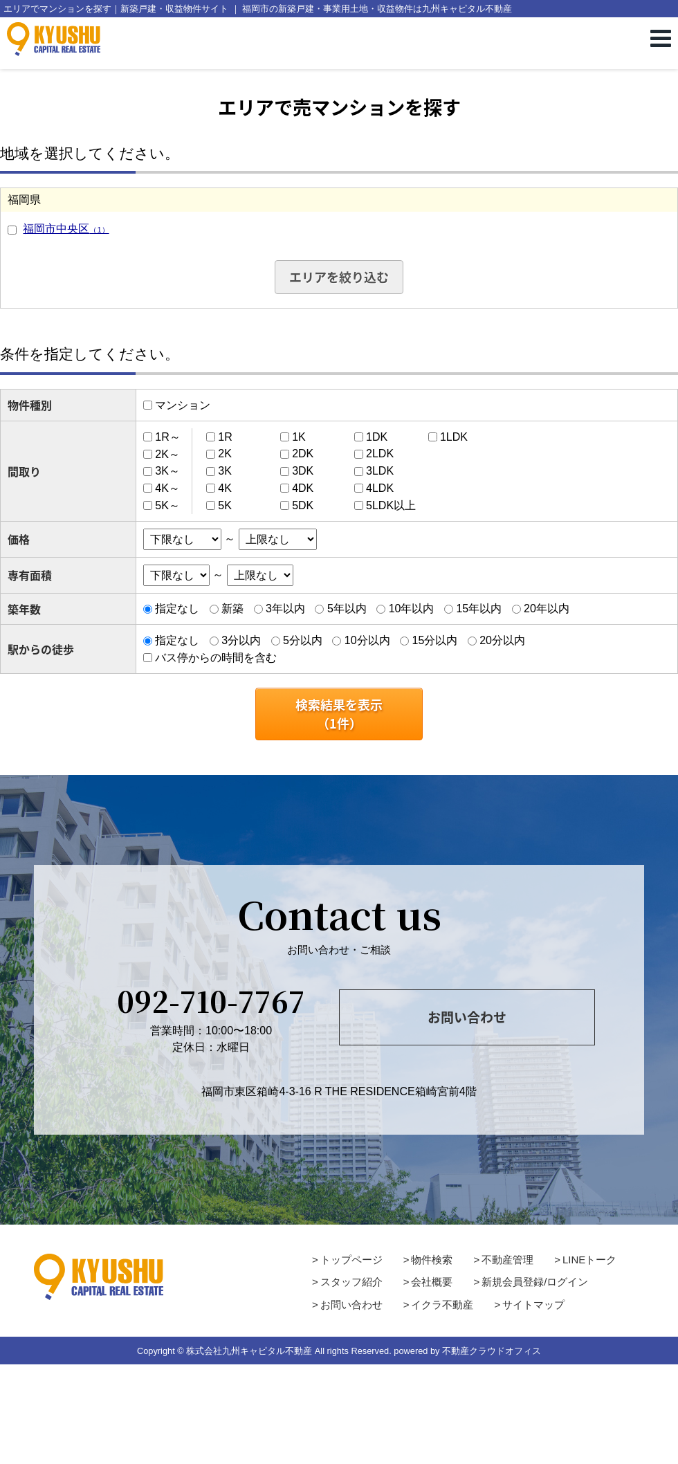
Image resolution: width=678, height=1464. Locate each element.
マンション (182, 405)
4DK (302, 488)
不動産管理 (507, 1259)
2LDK (380, 453)
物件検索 (431, 1259)
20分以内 (502, 640)
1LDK (454, 437)
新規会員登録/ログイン (535, 1282)
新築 (232, 608)
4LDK (380, 488)
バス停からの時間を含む (216, 658)
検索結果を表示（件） (339, 714)
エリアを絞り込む (339, 277)
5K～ (167, 505)
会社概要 (431, 1282)
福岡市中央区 (66, 229)
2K (225, 453)
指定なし (177, 608)
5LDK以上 (391, 505)
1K (299, 437)
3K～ (167, 471)
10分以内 (367, 640)
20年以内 (546, 608)
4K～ (167, 488)
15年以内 (479, 608)
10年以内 (411, 608)
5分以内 (302, 640)
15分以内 (434, 640)
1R (225, 437)
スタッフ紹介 (351, 1282)
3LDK (380, 471)
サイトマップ (533, 1304)
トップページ (351, 1259)
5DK (302, 505)
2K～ (167, 453)
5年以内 (347, 608)
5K (225, 505)
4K (225, 488)
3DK (302, 471)
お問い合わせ (467, 1017)
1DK (376, 437)
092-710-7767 (211, 1000)
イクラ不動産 (442, 1304)
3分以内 (241, 640)
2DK (302, 453)
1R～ (167, 437)
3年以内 (285, 608)
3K (225, 471)
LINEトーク (589, 1259)
